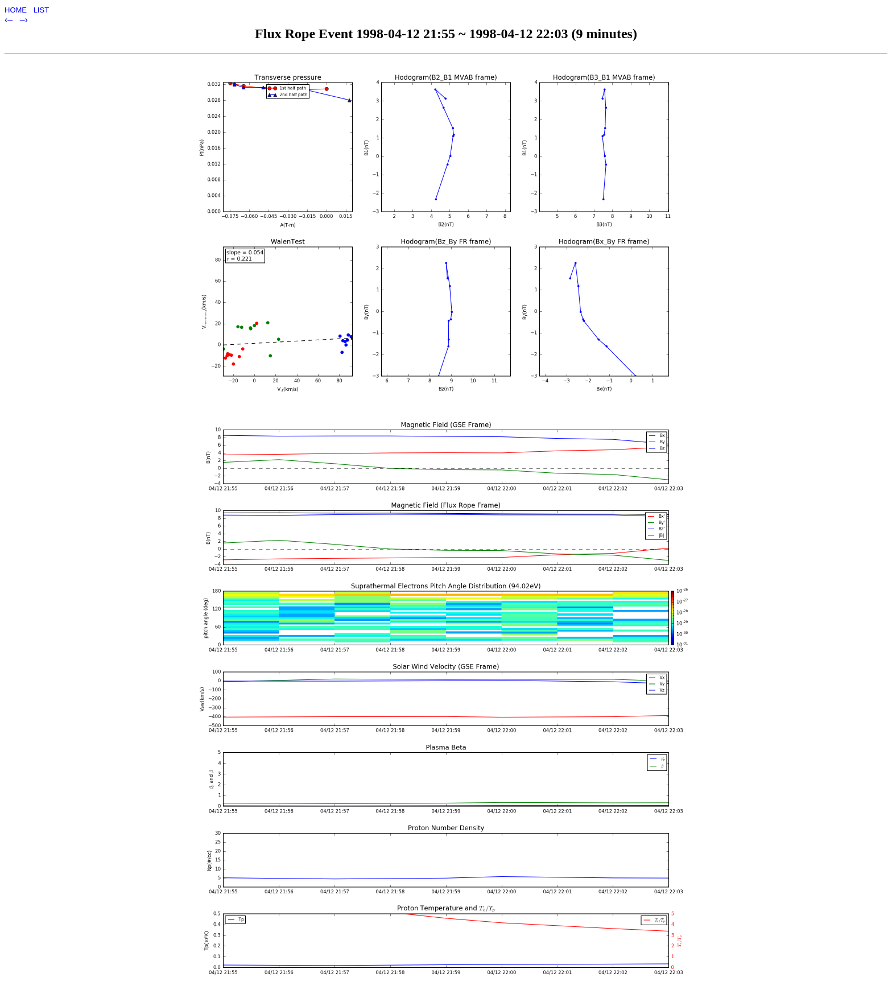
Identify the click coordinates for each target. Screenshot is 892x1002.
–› (24, 19)
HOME (17, 10)
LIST (41, 10)
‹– (10, 19)
